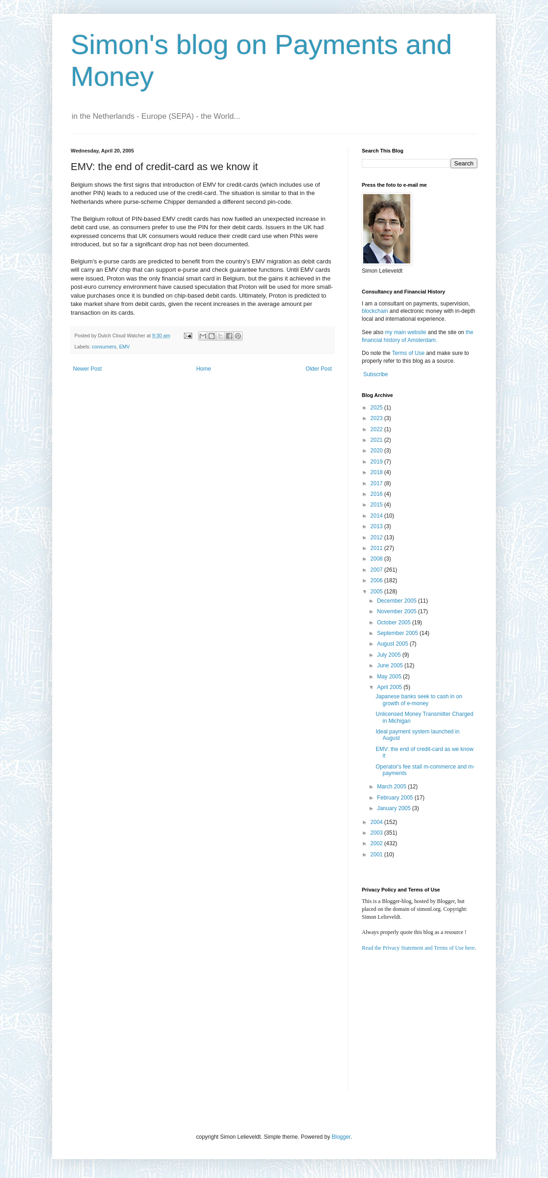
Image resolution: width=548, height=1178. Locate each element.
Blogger (341, 1137)
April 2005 (390, 687)
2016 (377, 494)
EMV (124, 346)
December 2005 (397, 601)
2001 (377, 854)
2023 (377, 418)
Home (203, 369)
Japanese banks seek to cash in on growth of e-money (419, 699)
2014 (377, 516)
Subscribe (375, 374)
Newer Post (87, 369)
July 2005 (389, 655)
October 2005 (394, 622)
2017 (377, 483)
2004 (377, 822)
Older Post (318, 369)
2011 (377, 548)
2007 (377, 570)
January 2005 (394, 808)
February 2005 (395, 797)
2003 (377, 833)
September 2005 (398, 633)
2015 (377, 504)
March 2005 (392, 786)
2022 (377, 429)
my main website (405, 332)
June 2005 (390, 665)
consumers (104, 346)
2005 (377, 591)
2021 (377, 440)
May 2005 (390, 676)
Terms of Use (408, 353)
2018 (377, 472)
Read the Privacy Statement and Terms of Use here (418, 948)
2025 (377, 407)
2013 (377, 526)
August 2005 (393, 644)
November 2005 (397, 611)
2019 (377, 461)
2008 (377, 558)
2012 (377, 537)
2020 (377, 450)
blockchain (376, 311)
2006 (377, 580)
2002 (377, 843)
